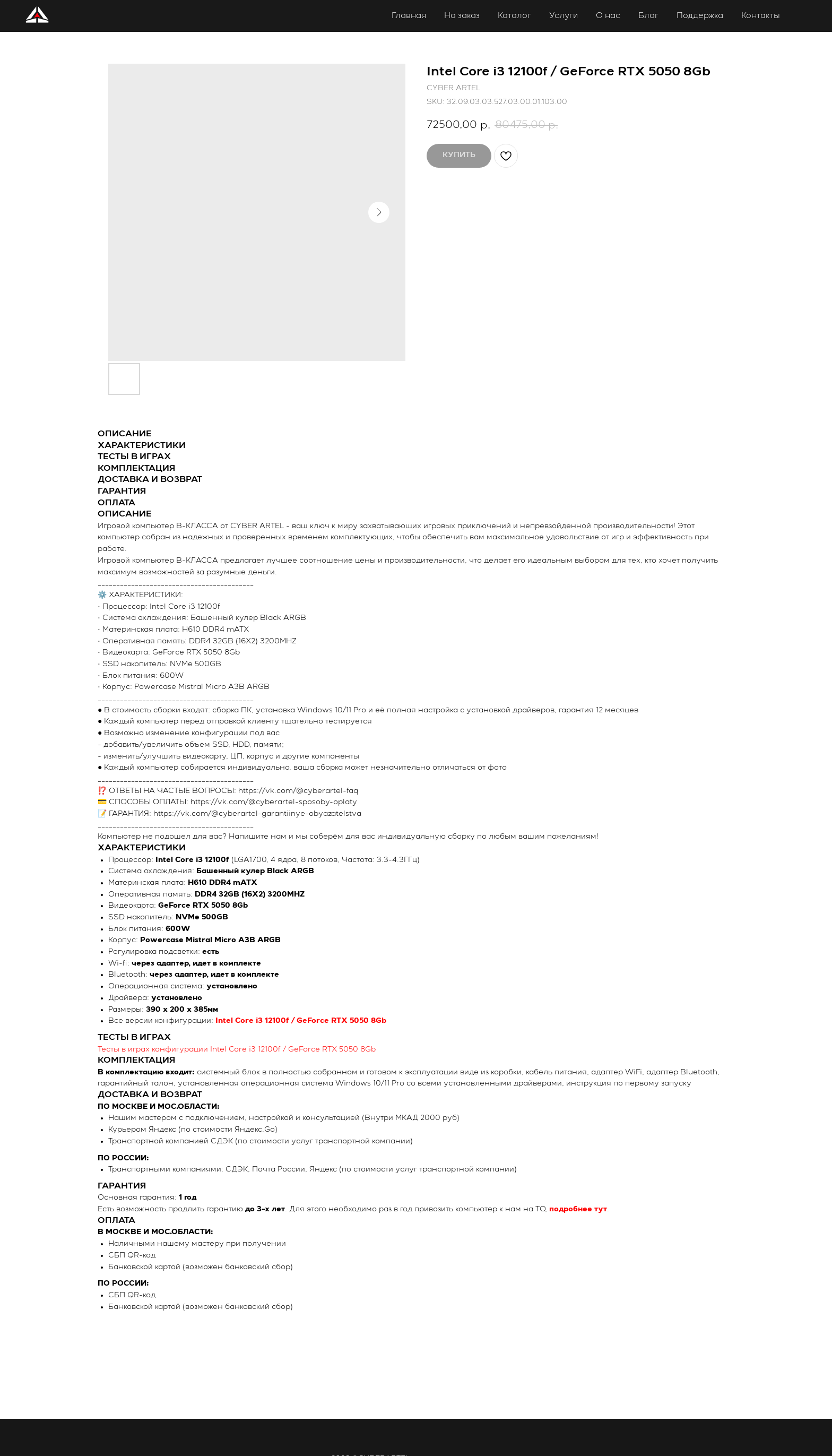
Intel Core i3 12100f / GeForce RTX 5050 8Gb (300, 1020)
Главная (409, 16)
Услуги (563, 16)
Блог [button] (648, 16)
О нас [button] (608, 16)
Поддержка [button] (700, 16)
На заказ (462, 16)
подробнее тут (578, 1209)
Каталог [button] (514, 16)
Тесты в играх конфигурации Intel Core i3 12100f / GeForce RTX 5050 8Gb (237, 1049)
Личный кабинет (803, 16)
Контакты (760, 16)
